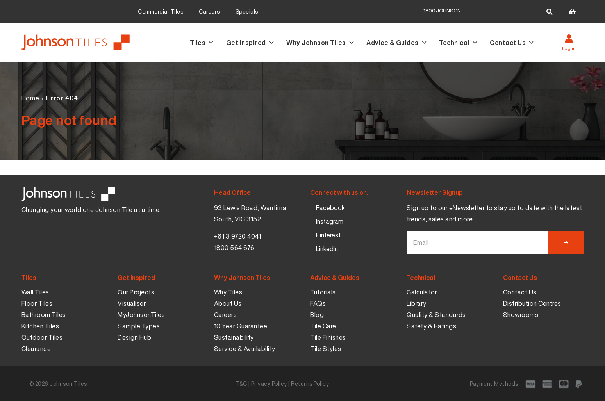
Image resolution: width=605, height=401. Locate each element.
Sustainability (234, 337)
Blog (317, 314)
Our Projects (136, 292)
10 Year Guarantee (241, 326)
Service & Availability (244, 348)
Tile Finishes (328, 337)
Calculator (422, 292)
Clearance (36, 348)
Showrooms (521, 314)
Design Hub (134, 337)
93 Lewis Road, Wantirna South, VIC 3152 (250, 213)
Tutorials (323, 292)
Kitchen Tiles (40, 326)
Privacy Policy (269, 384)
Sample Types (139, 326)
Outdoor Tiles (42, 337)
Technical (458, 42)
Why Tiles (228, 292)
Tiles (202, 42)
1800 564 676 (234, 247)
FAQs (318, 303)
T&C (241, 384)
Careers (209, 11)
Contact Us (512, 42)
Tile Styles (325, 348)
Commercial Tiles (160, 11)
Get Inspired (250, 42)
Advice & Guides (396, 42)
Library (417, 303)
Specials (247, 11)
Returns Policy (310, 384)
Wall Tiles (35, 292)
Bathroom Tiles (43, 314)
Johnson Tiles (68, 384)
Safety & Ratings (431, 326)
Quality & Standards (436, 314)
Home (30, 98)
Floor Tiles (37, 303)
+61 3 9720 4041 (237, 236)
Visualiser (132, 303)
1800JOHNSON (442, 10)
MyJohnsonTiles (141, 314)
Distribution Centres (532, 303)
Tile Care (323, 326)
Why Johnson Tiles (320, 42)
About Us (228, 303)
